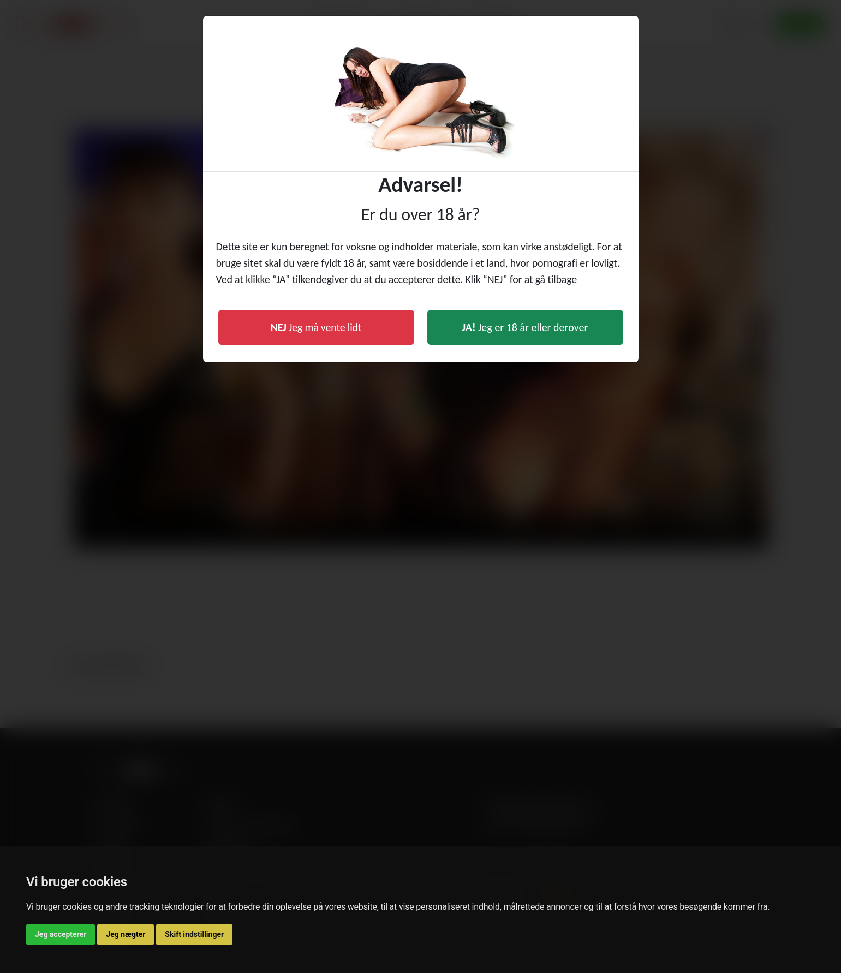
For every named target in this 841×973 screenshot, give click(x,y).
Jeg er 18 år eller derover (525, 327)
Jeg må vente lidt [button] (316, 327)
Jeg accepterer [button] (60, 934)
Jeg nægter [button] (125, 934)
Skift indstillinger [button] (194, 934)
